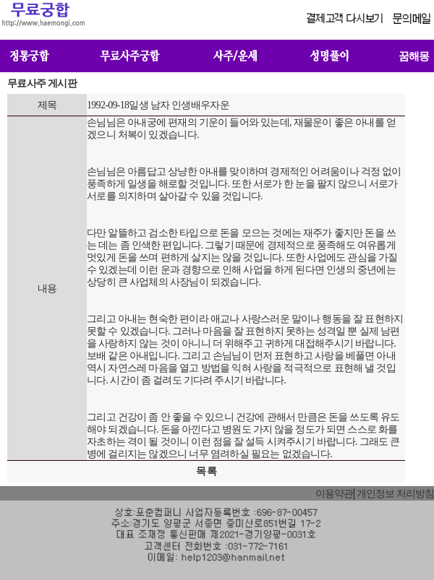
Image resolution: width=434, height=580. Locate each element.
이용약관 (334, 493)
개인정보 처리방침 (395, 493)
